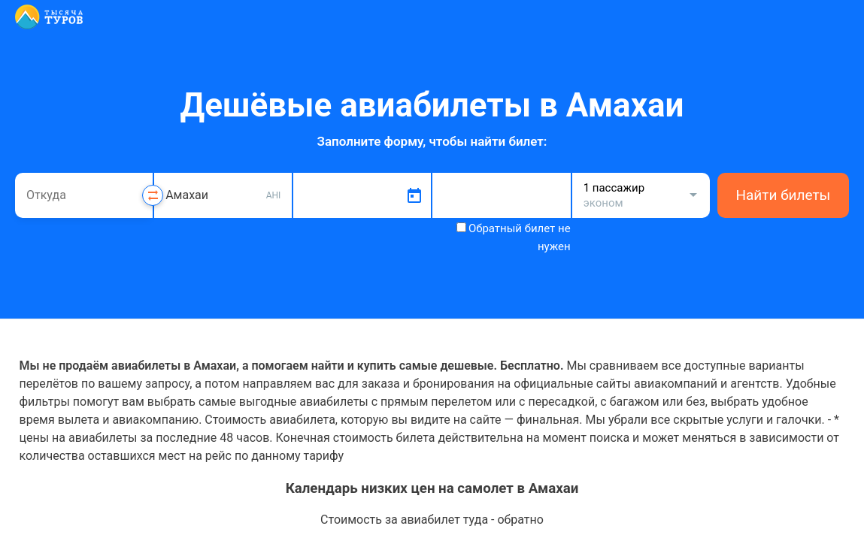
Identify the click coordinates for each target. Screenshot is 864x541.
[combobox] (84, 195)
